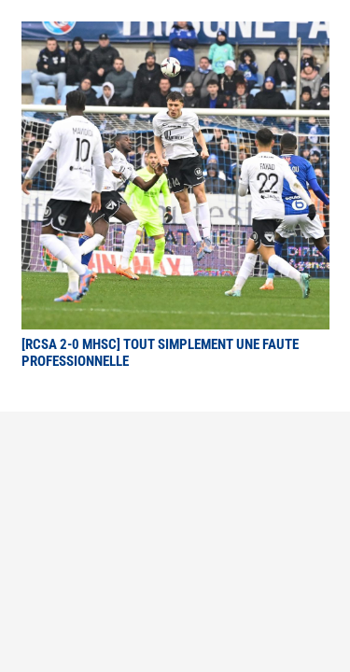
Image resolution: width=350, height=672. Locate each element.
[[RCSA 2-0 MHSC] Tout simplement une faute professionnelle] (175, 34)
